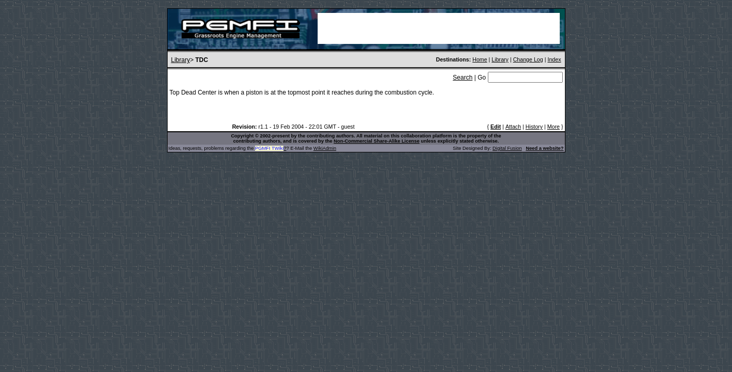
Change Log (528, 59)
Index (554, 59)
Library (180, 60)
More (553, 126)
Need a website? (544, 148)
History (534, 126)
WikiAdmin (324, 148)
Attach (513, 126)
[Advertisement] (439, 28)
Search (462, 77)
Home (479, 59)
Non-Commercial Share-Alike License (377, 141)
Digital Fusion (507, 148)
